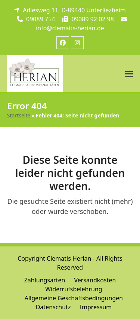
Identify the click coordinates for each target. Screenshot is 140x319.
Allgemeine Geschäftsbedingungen (74, 298)
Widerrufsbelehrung (73, 289)
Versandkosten (95, 280)
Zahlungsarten (44, 280)
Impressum (96, 307)
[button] (129, 74)
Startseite (19, 115)
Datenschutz (53, 307)
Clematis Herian (69, 258)
